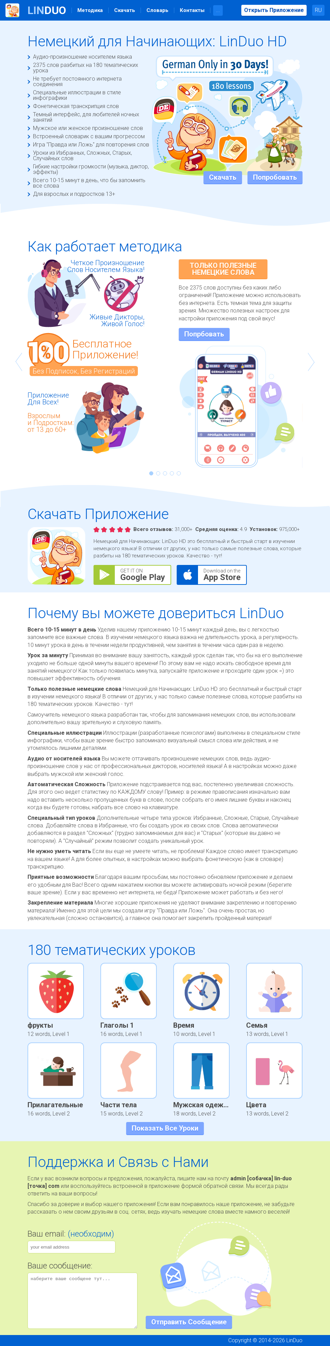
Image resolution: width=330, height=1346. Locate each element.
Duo (47, 10)
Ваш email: (71, 1234)
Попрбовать (204, 334)
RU (318, 10)
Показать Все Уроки (165, 1128)
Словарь (157, 10)
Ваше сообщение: (60, 1266)
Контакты (192, 10)
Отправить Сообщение (189, 1322)
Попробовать (275, 177)
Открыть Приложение (274, 10)
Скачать (124, 10)
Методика (90, 10)
